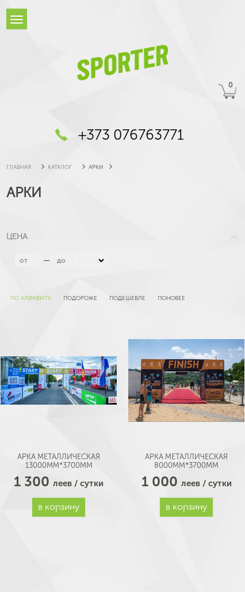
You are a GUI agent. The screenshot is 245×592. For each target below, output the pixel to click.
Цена (122, 236)
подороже (79, 298)
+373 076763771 (131, 135)
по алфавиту (30, 298)
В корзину (58, 506)
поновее (170, 298)
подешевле (127, 298)
